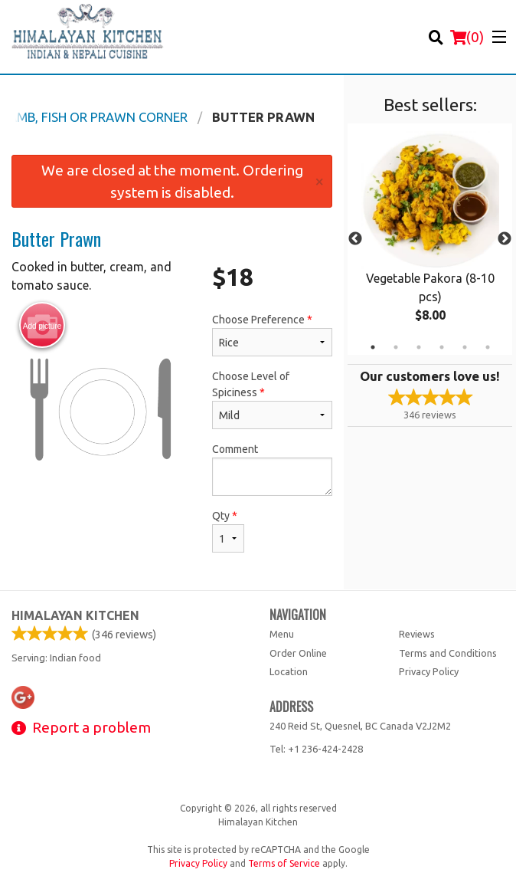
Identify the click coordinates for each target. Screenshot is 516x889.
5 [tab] (464, 347)
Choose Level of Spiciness (272, 399)
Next (504, 239)
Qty (228, 531)
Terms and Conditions (448, 653)
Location (288, 671)
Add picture (42, 325)
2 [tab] (395, 347)
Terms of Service (284, 863)
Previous (355, 239)
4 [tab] (441, 347)
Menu (281, 633)
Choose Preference (272, 334)
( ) (467, 36)
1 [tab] (372, 347)
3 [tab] (418, 347)
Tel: (316, 748)
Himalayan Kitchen (75, 615)
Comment (272, 469)
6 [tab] (487, 347)
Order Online (298, 653)
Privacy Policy (429, 671)
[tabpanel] (429, 239)
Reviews (417, 633)
